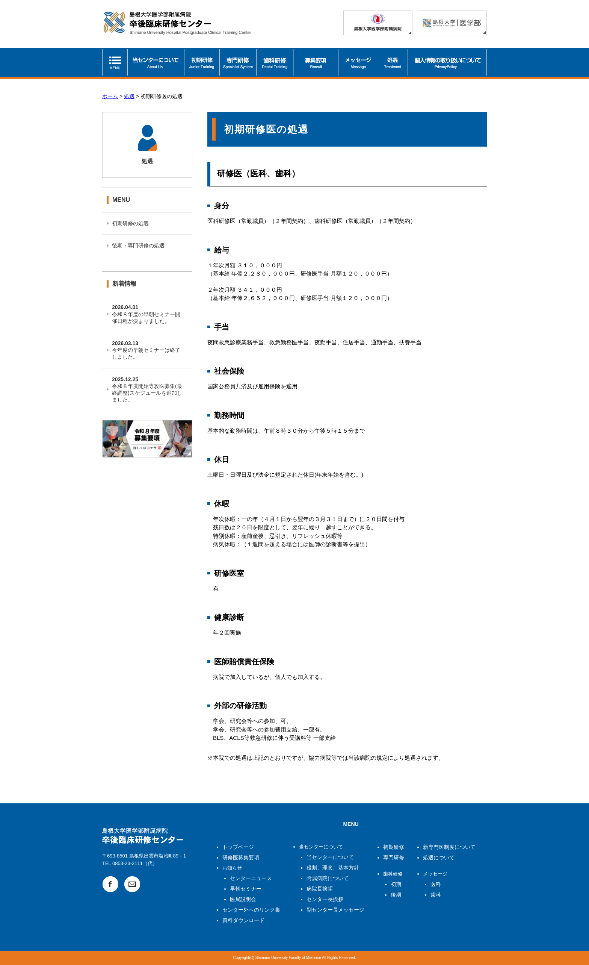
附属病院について (328, 878)
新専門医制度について (449, 847)
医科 (435, 884)
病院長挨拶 (320, 889)
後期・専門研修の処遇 (138, 245)
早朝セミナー (245, 889)
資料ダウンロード (243, 920)
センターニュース (251, 878)
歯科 (435, 895)
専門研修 (393, 857)
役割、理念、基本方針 (333, 868)
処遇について (439, 857)
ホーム (110, 96)
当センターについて (330, 857)
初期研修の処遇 (130, 223)
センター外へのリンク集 (251, 910)
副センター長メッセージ (335, 910)
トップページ (238, 847)
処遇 (129, 96)
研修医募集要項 (240, 857)
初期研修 (393, 847)
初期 (396, 884)
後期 (396, 895)
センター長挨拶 (325, 899)
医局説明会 (243, 899)
